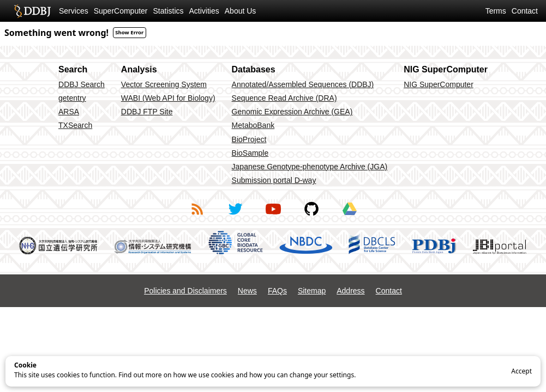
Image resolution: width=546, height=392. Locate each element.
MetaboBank (253, 125)
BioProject (249, 139)
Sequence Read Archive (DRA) (284, 98)
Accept (521, 371)
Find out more (139, 374)
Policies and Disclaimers (185, 290)
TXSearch (75, 125)
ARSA (68, 111)
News (247, 290)
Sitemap (312, 290)
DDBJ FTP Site (147, 111)
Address (350, 290)
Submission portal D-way (274, 180)
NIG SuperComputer (438, 84)
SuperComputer (121, 11)
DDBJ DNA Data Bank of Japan (32, 11)
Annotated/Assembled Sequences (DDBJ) (303, 84)
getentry (72, 98)
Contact (525, 11)
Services (73, 11)
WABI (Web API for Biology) (168, 98)
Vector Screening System (164, 84)
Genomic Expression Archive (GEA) (292, 111)
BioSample (250, 153)
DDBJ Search (81, 84)
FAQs (277, 290)
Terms (495, 11)
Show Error (129, 32)
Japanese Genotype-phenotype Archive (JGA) (310, 166)
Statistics (168, 11)
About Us (240, 11)
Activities (204, 11)
